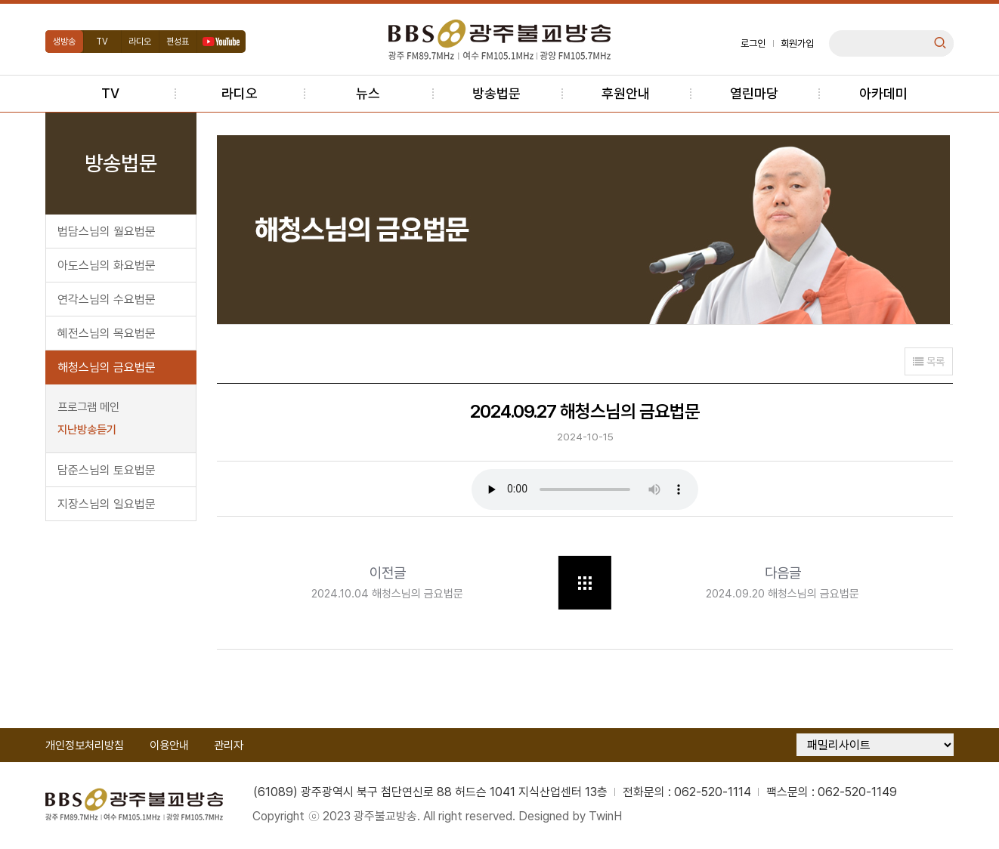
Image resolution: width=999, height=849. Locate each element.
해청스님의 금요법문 (107, 367)
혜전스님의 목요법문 (107, 333)
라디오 (141, 41)
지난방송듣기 (87, 430)
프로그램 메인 (89, 407)
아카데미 (883, 93)
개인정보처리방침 (85, 748)
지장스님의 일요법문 (107, 504)
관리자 (230, 748)
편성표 (179, 41)
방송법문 (496, 93)
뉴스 (368, 93)
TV (103, 41)
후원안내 (626, 93)
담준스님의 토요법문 (107, 470)
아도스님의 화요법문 (107, 265)
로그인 (752, 43)
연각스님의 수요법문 (107, 299)
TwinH (608, 818)
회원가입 (796, 43)
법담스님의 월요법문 (107, 231)
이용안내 (170, 748)
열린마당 (754, 93)
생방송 (65, 41)
